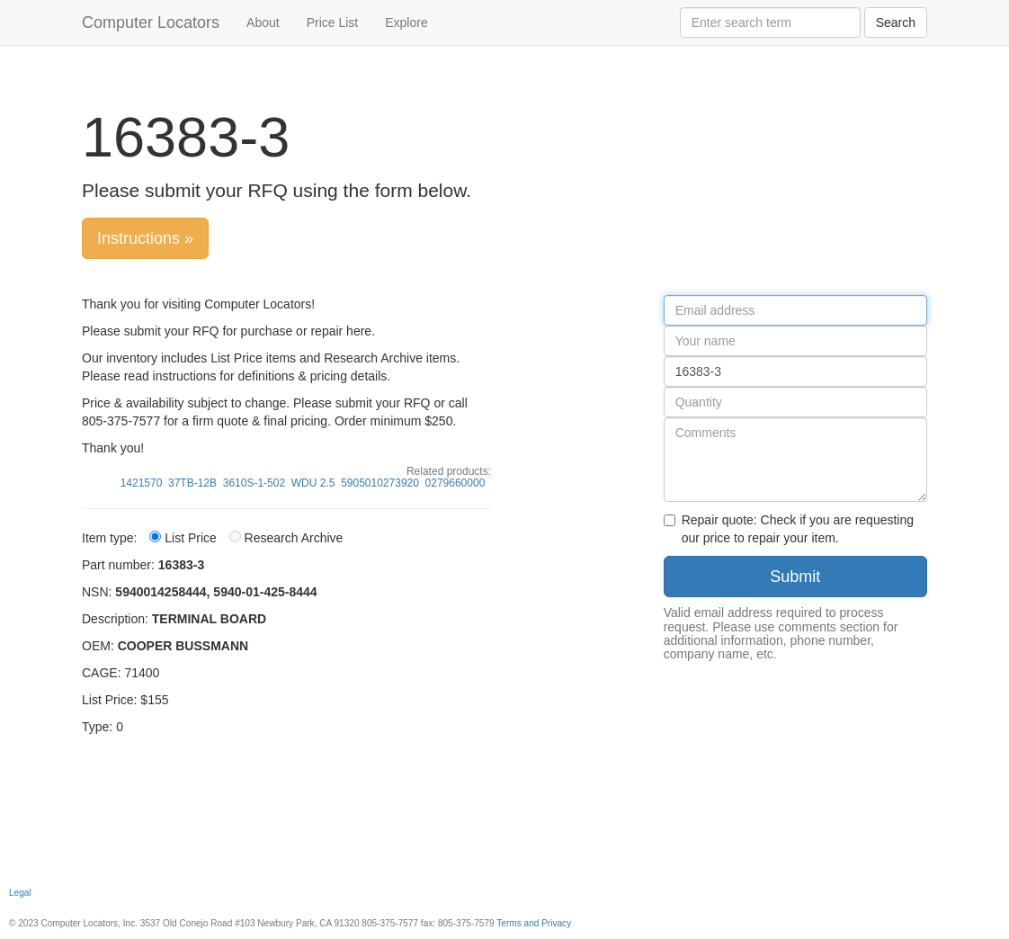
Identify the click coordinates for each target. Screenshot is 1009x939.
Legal (20, 893)
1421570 (142, 483)
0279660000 (455, 483)
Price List (333, 22)
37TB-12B (192, 483)
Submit (795, 577)
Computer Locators (150, 22)
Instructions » (145, 238)
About (263, 22)
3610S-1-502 (254, 483)
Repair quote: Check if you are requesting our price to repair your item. (789, 529)
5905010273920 (380, 483)
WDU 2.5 (313, 483)
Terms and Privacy (533, 923)
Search (895, 22)
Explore (406, 22)
